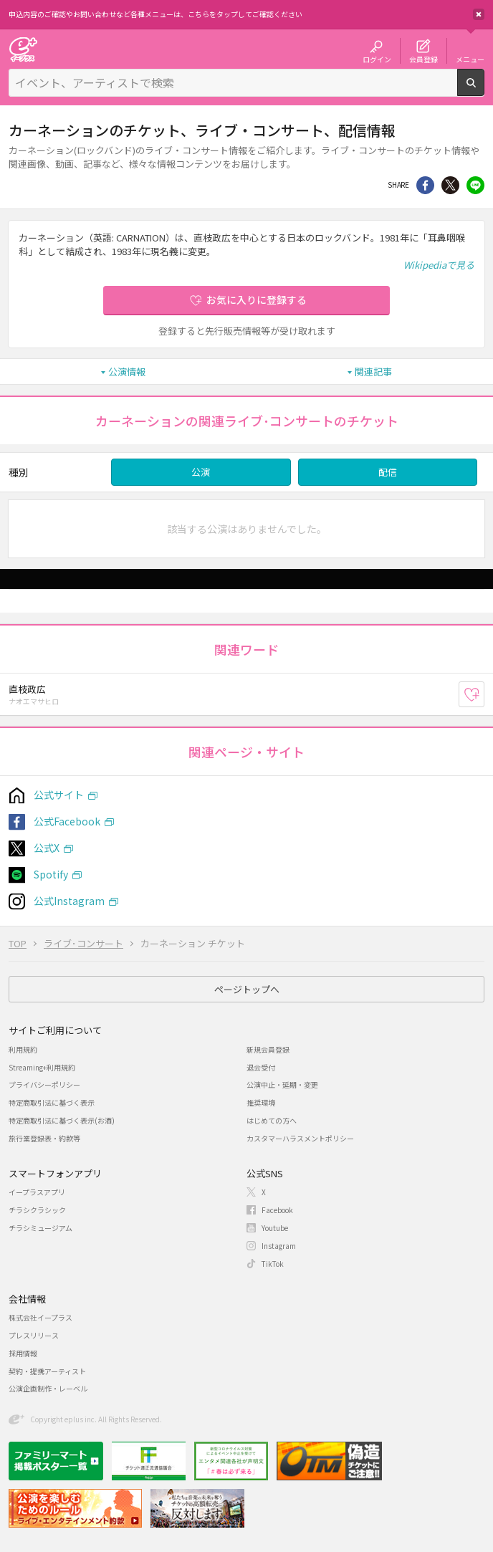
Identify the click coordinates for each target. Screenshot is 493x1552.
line (475, 185)
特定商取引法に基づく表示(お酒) (62, 1120)
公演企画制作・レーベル (48, 1388)
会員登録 (423, 59)
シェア (425, 185)
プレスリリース (34, 1335)
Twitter (450, 185)
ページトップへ (246, 989)
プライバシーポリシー (44, 1084)
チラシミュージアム (40, 1227)
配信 (387, 472)
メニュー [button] (470, 59)
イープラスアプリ (37, 1192)
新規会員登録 (268, 1049)
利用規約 (23, 1049)
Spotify (51, 874)
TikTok (273, 1263)
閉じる (478, 14)
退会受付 (261, 1067)
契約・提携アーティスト (47, 1371)
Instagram (279, 1245)
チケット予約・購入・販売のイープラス (23, 49)
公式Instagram (69, 901)
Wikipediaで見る (438, 265)
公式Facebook (67, 821)
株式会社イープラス (40, 1317)
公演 (200, 472)
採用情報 (23, 1353)
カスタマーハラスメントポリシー (300, 1138)
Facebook (277, 1209)
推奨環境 (261, 1102)
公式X (46, 847)
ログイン (377, 59)
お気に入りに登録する (256, 299)
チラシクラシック (37, 1209)
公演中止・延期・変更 (282, 1084)
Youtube (275, 1227)
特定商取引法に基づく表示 (52, 1102)
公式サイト (59, 794)
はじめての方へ (272, 1120)
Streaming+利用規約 (42, 1067)
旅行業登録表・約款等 (44, 1138)
